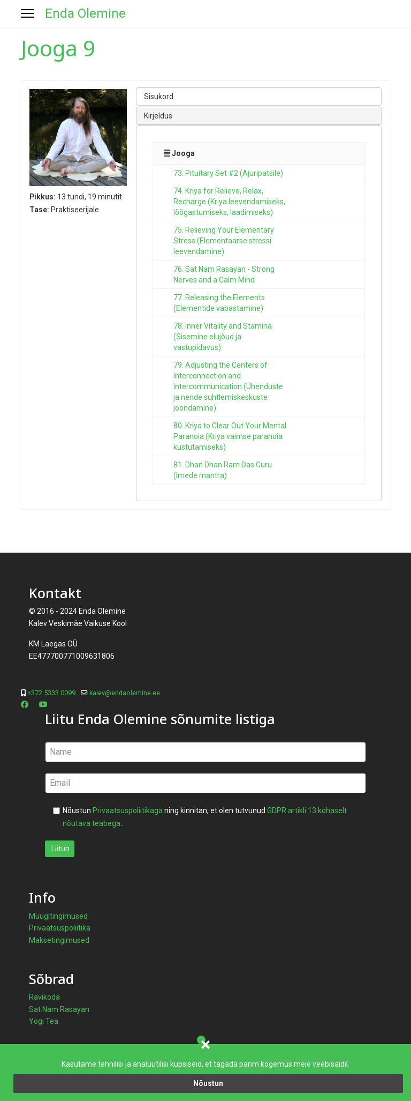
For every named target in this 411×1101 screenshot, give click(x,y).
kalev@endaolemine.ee (124, 693)
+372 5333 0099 (51, 693)
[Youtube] (43, 704)
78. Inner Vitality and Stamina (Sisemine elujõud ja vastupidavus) (222, 337)
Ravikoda (44, 997)
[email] (205, 783)
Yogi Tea (43, 1021)
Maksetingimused (59, 940)
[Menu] (27, 13)
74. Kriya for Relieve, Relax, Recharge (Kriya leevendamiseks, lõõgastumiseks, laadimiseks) (229, 202)
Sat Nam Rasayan (59, 1009)
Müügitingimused (58, 916)
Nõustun (208, 1083)
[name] (205, 752)
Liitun (60, 848)
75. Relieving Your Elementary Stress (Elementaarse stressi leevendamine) (223, 241)
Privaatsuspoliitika (59, 928)
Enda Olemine (85, 13)
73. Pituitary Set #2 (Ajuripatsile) (228, 173)
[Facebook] (24, 704)
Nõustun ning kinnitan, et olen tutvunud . (205, 817)
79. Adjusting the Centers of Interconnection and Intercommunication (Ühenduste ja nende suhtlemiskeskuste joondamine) (228, 386)
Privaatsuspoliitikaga (128, 810)
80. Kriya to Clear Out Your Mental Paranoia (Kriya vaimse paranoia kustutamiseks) (229, 436)
